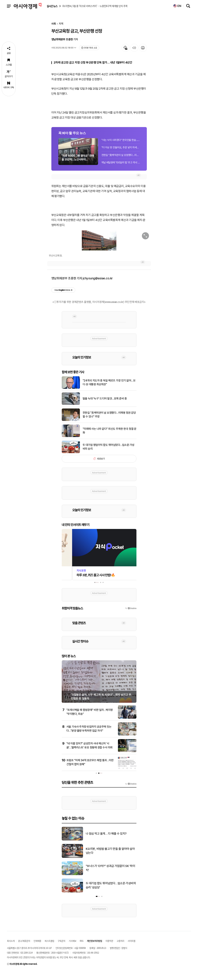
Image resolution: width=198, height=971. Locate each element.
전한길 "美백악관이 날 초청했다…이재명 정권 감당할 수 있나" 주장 (121, 155)
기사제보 (72, 940)
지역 (61, 24)
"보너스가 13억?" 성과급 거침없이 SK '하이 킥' (110, 868)
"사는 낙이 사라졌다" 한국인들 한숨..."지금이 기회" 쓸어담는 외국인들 (121, 140)
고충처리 (120, 940)
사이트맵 (131, 940)
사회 (53, 24)
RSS (81, 940)
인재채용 (37, 940)
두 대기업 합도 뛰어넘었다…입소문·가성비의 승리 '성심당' (111, 885)
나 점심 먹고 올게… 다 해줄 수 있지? (106, 833)
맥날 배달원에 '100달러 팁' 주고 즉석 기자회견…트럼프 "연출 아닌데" (121, 162)
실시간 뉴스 (52, 6)
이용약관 (109, 940)
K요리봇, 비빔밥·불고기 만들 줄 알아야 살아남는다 (110, 851)
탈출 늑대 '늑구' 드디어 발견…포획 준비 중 (105, 398)
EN (177, 6)
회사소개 (11, 940)
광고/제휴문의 (24, 940)
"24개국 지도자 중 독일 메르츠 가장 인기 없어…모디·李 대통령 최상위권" (109, 382)
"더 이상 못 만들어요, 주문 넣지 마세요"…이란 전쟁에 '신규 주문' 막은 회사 (121, 147)
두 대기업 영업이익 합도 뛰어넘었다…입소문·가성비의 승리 (108, 446)
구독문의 (61, 940)
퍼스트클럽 (49, 940)
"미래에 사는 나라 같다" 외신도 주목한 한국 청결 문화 (109, 430)
